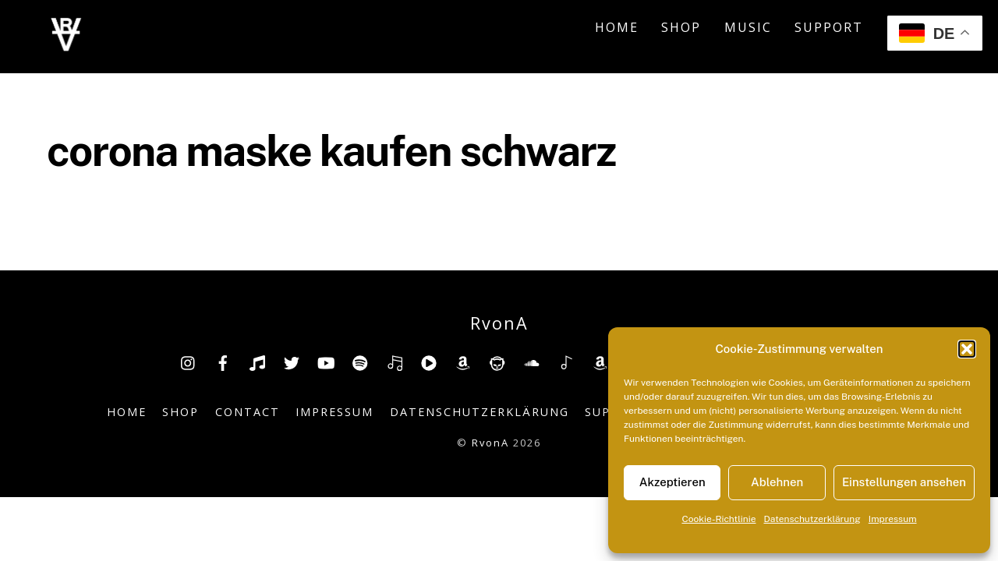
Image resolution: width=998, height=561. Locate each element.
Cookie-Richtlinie (718, 518)
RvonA (490, 446)
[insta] (188, 365)
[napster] (497, 365)
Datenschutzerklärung (812, 518)
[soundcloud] (531, 365)
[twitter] (291, 365)
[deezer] (394, 365)
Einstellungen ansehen (904, 482)
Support (829, 28)
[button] (967, 349)
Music (748, 28)
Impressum (893, 518)
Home (617, 28)
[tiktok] (257, 365)
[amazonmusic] (600, 365)
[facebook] (223, 365)
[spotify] (360, 365)
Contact (247, 416)
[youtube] (326, 365)
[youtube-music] (428, 365)
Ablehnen (777, 482)
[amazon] (463, 365)
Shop (681, 28)
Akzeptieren (672, 482)
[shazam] (566, 365)
